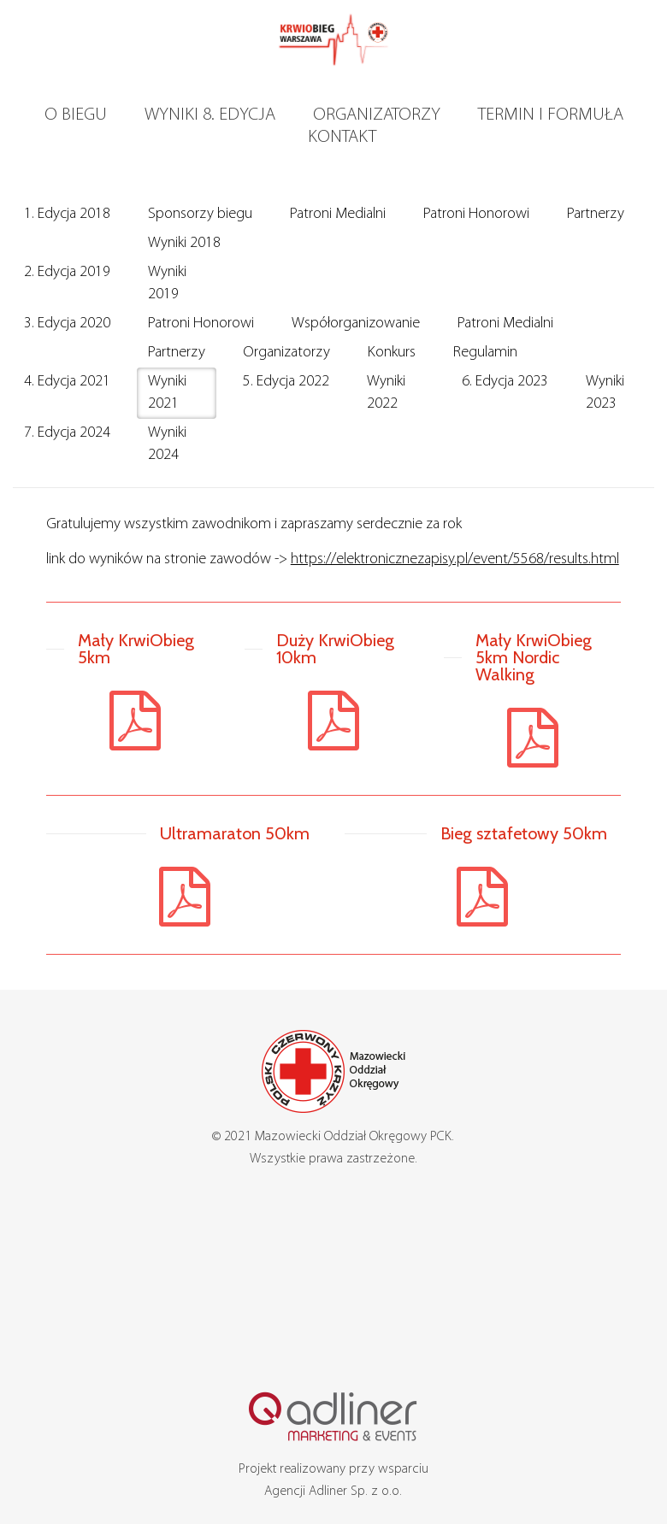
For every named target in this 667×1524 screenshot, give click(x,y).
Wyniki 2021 (167, 393)
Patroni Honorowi (476, 214)
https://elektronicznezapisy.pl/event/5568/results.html (455, 559)
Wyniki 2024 (167, 444)
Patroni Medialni (338, 214)
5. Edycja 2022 (286, 382)
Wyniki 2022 (386, 393)
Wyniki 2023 (605, 393)
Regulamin (485, 352)
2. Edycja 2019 (67, 272)
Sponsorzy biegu (200, 214)
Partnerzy (595, 214)
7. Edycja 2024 (67, 433)
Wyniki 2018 (184, 243)
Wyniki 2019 (167, 283)
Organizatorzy (286, 352)
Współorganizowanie (356, 323)
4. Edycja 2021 (67, 382)
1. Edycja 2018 (67, 214)
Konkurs (392, 352)
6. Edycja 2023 (505, 382)
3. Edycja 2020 (67, 323)
